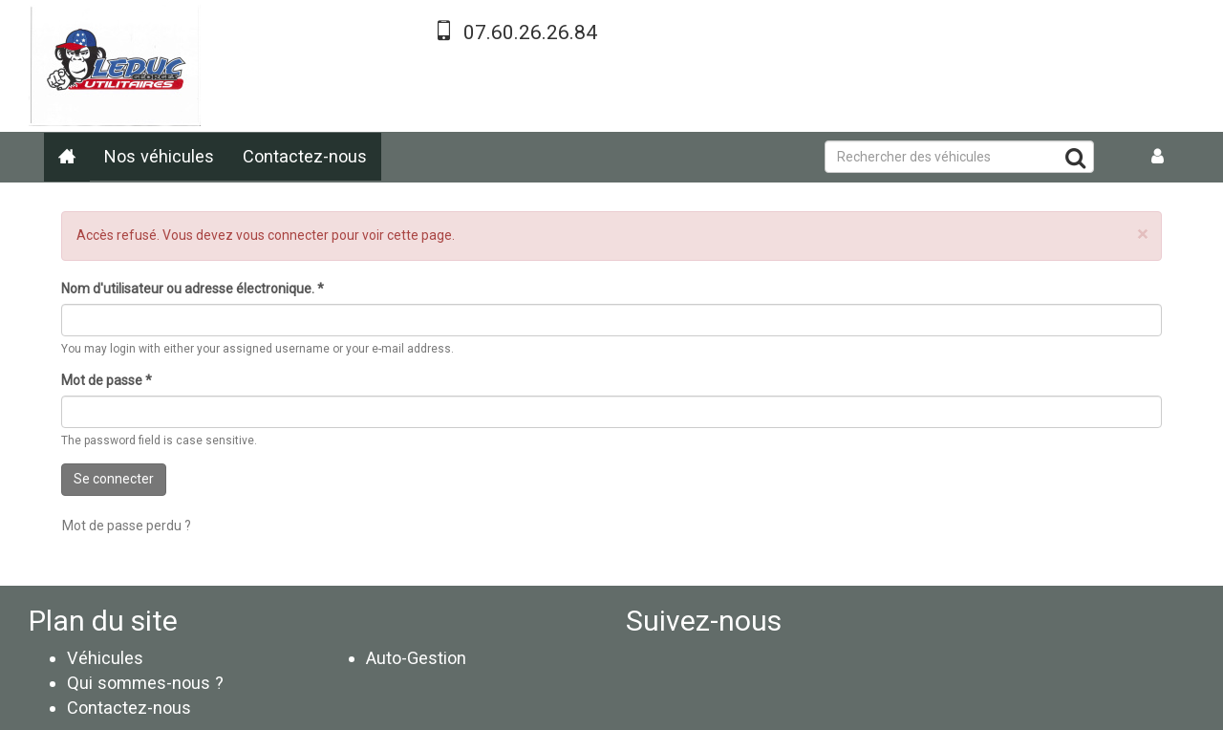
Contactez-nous (305, 156)
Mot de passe (106, 380)
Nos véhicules (159, 156)
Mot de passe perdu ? (126, 525)
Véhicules (105, 658)
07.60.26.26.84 (530, 32)
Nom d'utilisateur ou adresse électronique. (192, 288)
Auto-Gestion (416, 658)
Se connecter (114, 478)
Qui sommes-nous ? (145, 683)
